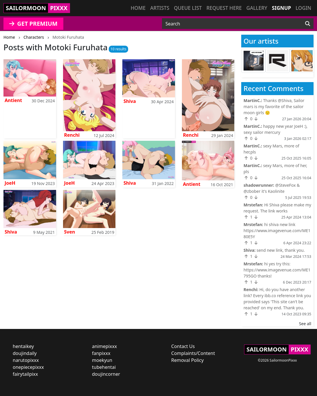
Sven (69, 232)
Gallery (256, 8)
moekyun (102, 360)
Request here (224, 8)
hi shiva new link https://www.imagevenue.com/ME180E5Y (277, 230)
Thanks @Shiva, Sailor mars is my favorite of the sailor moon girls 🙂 (274, 106)
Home (138, 8)
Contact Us (183, 346)
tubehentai (104, 367)
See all (305, 323)
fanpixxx (101, 353)
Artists (159, 8)
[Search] (308, 23)
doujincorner (106, 374)
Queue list (188, 8)
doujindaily (25, 353)
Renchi (72, 135)
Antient (13, 100)
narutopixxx (26, 360)
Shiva (130, 101)
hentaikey (23, 346)
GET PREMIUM (33, 23)
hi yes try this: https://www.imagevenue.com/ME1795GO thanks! (277, 270)
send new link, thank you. (281, 250)
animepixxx (104, 346)
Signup (281, 8)
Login (303, 8)
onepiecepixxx (28, 367)
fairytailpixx (25, 374)
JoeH (10, 183)
